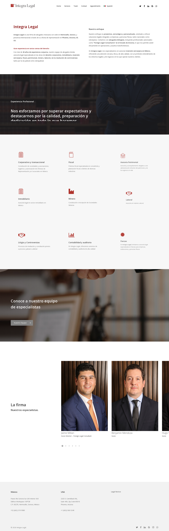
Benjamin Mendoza (122, 432)
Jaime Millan (67, 433)
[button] (22, 322)
